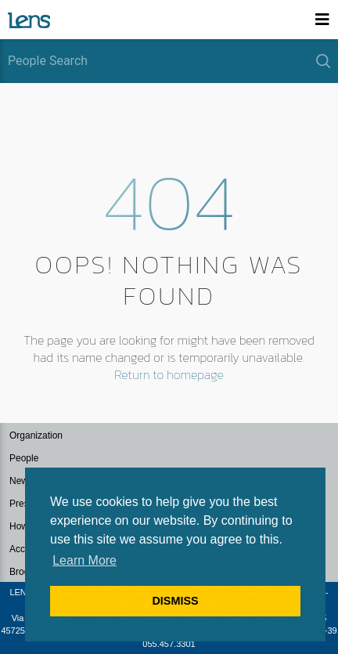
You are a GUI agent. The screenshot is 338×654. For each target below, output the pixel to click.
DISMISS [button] (175, 600)
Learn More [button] (84, 560)
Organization (36, 435)
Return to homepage (169, 374)
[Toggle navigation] (322, 19)
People (23, 458)
